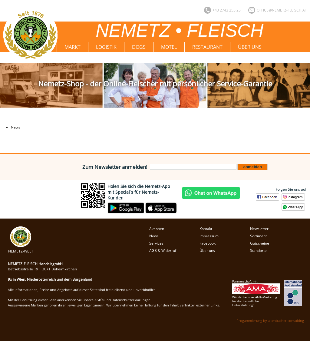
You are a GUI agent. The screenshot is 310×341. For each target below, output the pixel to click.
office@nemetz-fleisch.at (282, 10)
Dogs (139, 47)
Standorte (258, 250)
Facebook (208, 243)
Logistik (106, 47)
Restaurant (207, 47)
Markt (72, 47)
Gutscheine (259, 243)
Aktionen (156, 228)
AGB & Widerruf (162, 250)
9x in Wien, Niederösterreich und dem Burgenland (50, 279)
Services (156, 243)
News (15, 127)
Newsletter (259, 228)
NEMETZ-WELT (20, 248)
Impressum (209, 236)
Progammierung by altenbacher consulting (270, 320)
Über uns (250, 47)
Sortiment (258, 236)
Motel (169, 47)
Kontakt (206, 228)
